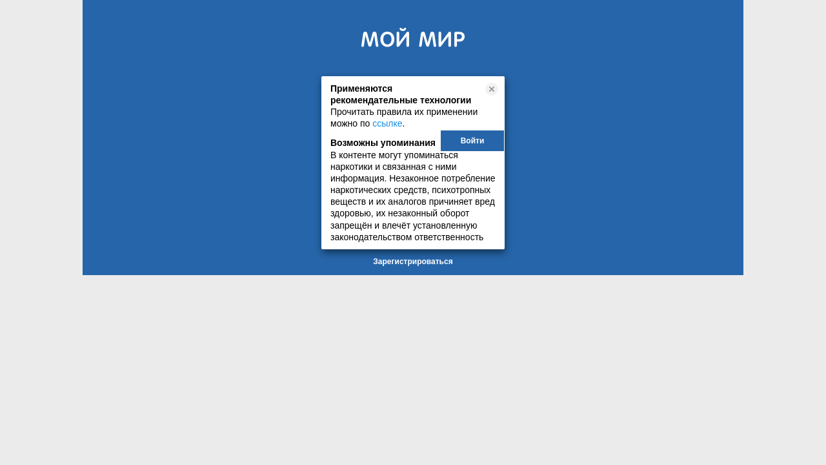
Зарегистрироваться (412, 261)
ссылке (387, 123)
